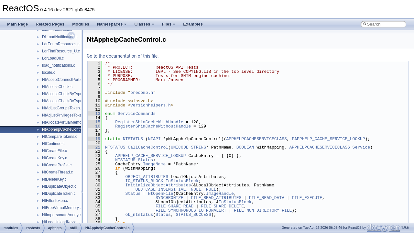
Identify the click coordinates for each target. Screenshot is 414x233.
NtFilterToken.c (55, 200)
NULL (196, 189)
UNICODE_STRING (188, 147)
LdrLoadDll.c (53, 58)
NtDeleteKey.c (54, 179)
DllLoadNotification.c (59, 37)
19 (94, 139)
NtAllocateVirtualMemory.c (64, 122)
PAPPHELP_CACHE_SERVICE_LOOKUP (328, 139)
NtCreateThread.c (57, 172)
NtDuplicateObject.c (59, 186)
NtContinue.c (53, 143)
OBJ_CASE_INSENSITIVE (161, 189)
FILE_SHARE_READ (174, 206)
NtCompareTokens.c (59, 136)
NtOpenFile (160, 193)
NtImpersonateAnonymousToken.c (71, 215)
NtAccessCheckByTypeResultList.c (72, 101)
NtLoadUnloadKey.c (59, 222)
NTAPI (154, 139)
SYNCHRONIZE (169, 198)
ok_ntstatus (139, 214)
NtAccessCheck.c (57, 86)
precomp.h (141, 92)
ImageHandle (220, 193)
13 (94, 113)
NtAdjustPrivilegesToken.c (64, 115)
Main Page (17, 24)
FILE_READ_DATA (266, 198)
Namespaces (112, 24)
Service (361, 147)
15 (94, 122)
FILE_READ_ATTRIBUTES (216, 198)
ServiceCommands (137, 113)
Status (145, 160)
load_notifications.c (58, 65)
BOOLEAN (245, 147)
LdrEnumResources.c (60, 44)
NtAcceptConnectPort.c (62, 79)
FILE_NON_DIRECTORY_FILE (263, 210)
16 (94, 126)
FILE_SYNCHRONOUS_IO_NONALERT (191, 210)
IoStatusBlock (182, 181)
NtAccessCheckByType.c (63, 94)
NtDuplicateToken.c (58, 193)
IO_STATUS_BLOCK (144, 181)
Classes (144, 24)
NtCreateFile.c (54, 151)
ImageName (154, 164)
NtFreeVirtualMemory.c (62, 207)
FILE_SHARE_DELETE (222, 206)
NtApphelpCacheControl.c (64, 129)
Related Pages (50, 24)
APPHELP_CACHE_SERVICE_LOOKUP (150, 156)
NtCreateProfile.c (56, 165)
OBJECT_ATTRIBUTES (146, 177)
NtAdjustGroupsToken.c (62, 108)
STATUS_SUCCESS (193, 214)
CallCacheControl (148, 147)
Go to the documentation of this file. (123, 56)
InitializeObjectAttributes (158, 185)
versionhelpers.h (150, 105)
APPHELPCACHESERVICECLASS (256, 139)
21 (94, 147)
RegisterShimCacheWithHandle (149, 122)
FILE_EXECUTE (307, 198)
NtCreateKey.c (54, 158)
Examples (193, 24)
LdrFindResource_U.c (61, 51)
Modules (80, 24)
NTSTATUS (133, 139)
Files (169, 24)
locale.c (48, 72)
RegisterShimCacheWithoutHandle (153, 126)
